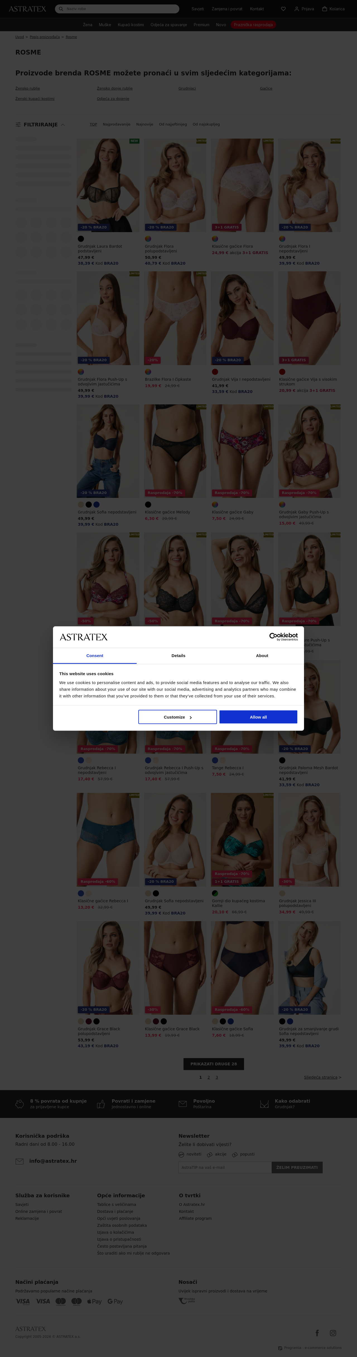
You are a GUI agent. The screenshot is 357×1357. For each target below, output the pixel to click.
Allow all (258, 717)
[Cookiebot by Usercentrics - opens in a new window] (273, 637)
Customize (178, 717)
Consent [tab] (94, 655)
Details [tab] (178, 655)
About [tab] (262, 655)
